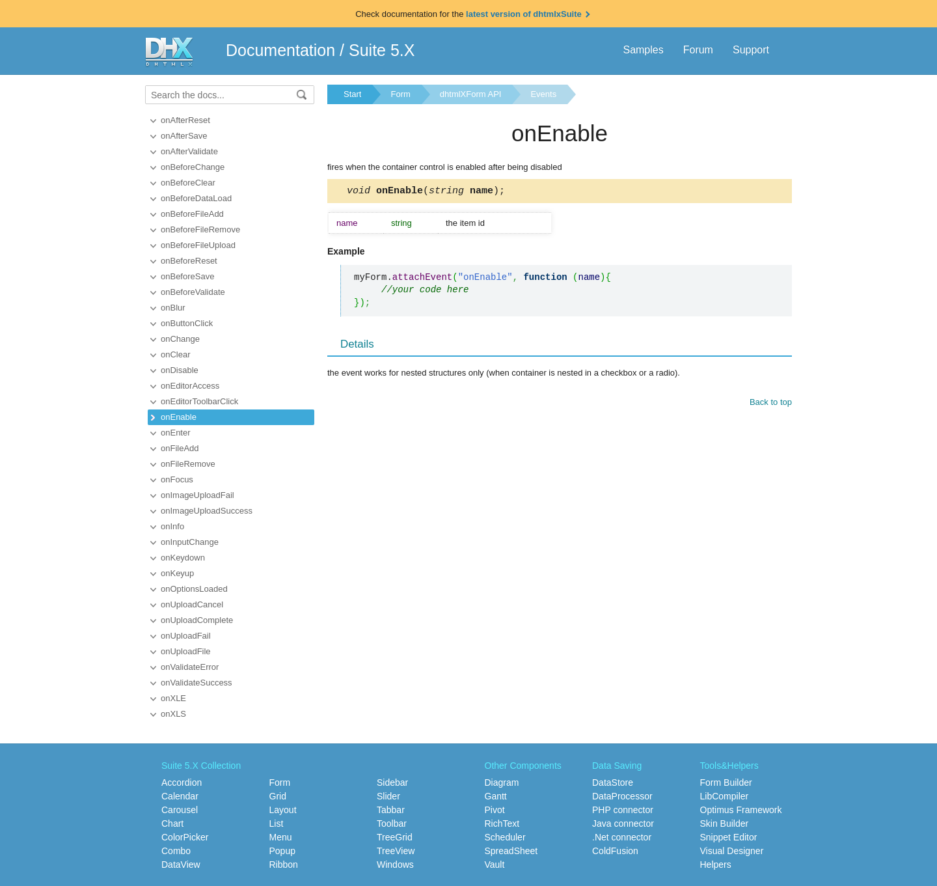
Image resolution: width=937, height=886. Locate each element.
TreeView (395, 851)
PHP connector (622, 810)
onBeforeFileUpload (198, 245)
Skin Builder (724, 823)
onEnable (179, 417)
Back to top (771, 404)
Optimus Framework (741, 810)
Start (352, 94)
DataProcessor (622, 796)
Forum (698, 49)
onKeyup (177, 573)
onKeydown (183, 557)
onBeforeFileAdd (192, 214)
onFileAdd (180, 448)
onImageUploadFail (197, 495)
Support (751, 49)
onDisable (179, 370)
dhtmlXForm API (471, 94)
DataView (180, 864)
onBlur (173, 307)
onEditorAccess (190, 386)
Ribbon (283, 864)
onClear (176, 354)
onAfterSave (184, 136)
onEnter (176, 432)
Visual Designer (732, 851)
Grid (277, 796)
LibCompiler (724, 796)
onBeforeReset (189, 261)
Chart (172, 823)
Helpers (715, 864)
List (276, 823)
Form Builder (726, 782)
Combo (176, 851)
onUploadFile (186, 651)
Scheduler (505, 837)
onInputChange (190, 542)
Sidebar (392, 782)
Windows (395, 864)
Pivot (495, 810)
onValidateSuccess (196, 682)
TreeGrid (395, 837)
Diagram (502, 782)
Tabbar (391, 810)
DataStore (612, 782)
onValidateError (190, 667)
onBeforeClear (188, 182)
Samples (643, 49)
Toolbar (392, 823)
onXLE (173, 698)
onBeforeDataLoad (196, 198)
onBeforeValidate (193, 292)
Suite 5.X (381, 50)
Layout (283, 810)
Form (400, 94)
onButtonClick (187, 323)
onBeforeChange (192, 167)
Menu (280, 837)
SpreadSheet (511, 851)
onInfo (172, 526)
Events (543, 94)
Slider (388, 796)
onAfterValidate (189, 151)
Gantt (496, 796)
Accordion (181, 782)
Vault (495, 864)
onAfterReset (185, 120)
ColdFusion (615, 851)
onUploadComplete (197, 620)
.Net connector (621, 837)
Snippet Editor (728, 837)
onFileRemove (188, 464)
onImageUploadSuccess (206, 511)
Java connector (623, 823)
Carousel (179, 810)
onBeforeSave (187, 276)
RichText (502, 823)
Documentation (280, 50)
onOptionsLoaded (194, 589)
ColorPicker (184, 837)
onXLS (173, 714)
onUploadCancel (192, 604)
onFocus (177, 479)
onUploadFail (186, 636)
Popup (282, 851)
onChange (180, 339)
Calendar (179, 796)
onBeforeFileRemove (200, 229)
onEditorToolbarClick (199, 401)
